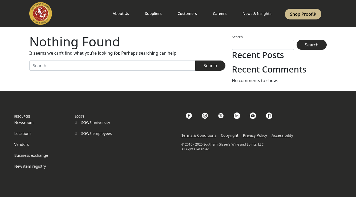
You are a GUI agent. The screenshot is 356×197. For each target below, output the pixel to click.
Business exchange (31, 155)
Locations (22, 133)
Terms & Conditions (198, 135)
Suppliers (153, 13)
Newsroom (24, 122)
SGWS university (95, 122)
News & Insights (256, 13)
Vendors (21, 144)
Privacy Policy (255, 135)
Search (237, 37)
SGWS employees (96, 133)
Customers (187, 13)
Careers (219, 13)
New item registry (30, 166)
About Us (121, 13)
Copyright (229, 135)
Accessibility (282, 135)
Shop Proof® (303, 14)
